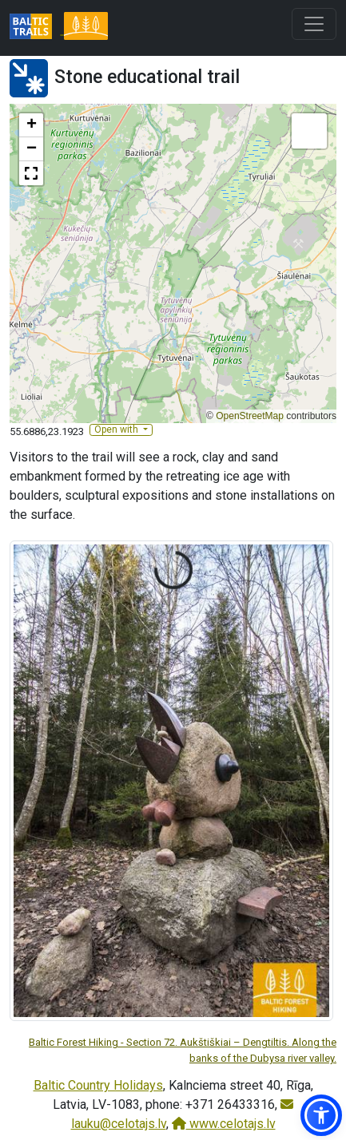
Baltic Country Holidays (98, 1085)
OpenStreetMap (250, 416)
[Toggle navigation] (314, 24)
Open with (117, 429)
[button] (31, 125)
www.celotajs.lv (224, 1123)
